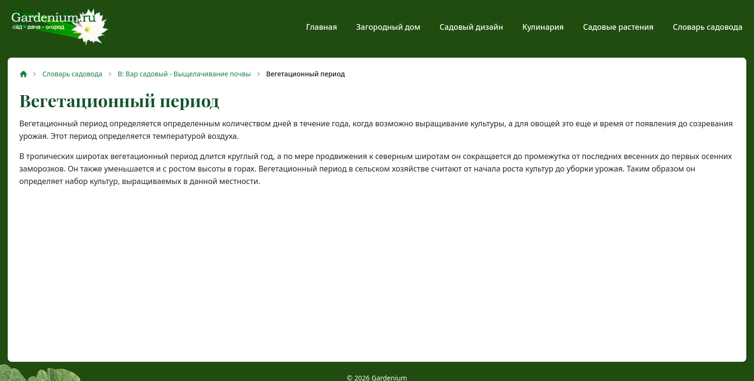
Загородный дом (388, 27)
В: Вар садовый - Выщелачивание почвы (184, 73)
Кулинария (543, 27)
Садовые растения (618, 27)
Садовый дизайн (471, 27)
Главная (321, 27)
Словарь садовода (707, 27)
